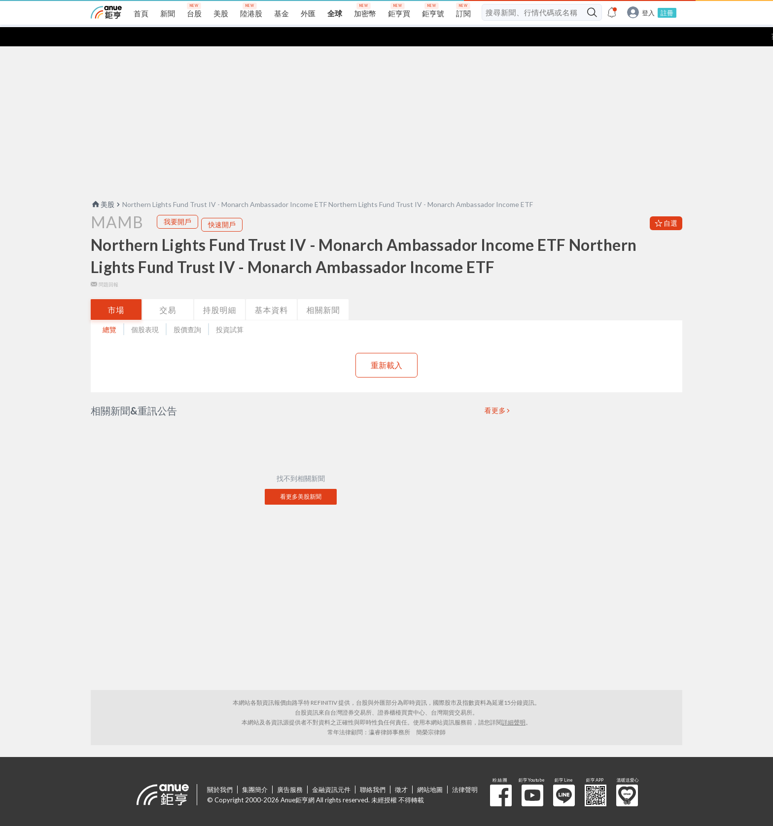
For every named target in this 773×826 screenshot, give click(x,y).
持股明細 (220, 290)
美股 (102, 185)
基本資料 (271, 290)
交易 (168, 290)
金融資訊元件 (331, 770)
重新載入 (386, 345)
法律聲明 (465, 770)
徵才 (401, 770)
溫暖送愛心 (627, 776)
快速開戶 (222, 205)
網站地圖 (430, 770)
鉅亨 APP (595, 776)
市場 (116, 290)
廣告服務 (290, 770)
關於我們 (220, 770)
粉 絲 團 (501, 776)
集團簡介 (255, 770)
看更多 (495, 391)
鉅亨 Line (564, 776)
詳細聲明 (514, 703)
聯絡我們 (373, 770)
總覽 (109, 310)
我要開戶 (177, 202)
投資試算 (230, 310)
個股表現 (145, 310)
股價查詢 (187, 310)
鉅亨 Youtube (532, 776)
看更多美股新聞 (300, 477)
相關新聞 (323, 290)
